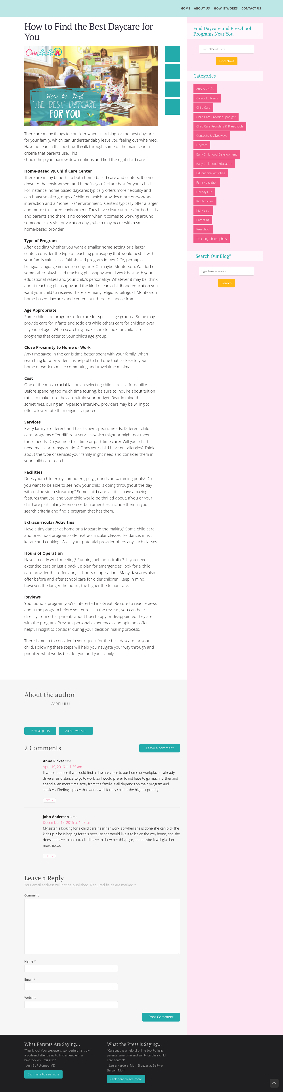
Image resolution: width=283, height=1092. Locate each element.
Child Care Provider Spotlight (216, 117)
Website (30, 997)
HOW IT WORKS (226, 8)
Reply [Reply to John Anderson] (49, 856)
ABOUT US (202, 8)
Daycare (201, 145)
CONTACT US (251, 8)
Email (29, 979)
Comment (31, 895)
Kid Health (203, 210)
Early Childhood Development (216, 154)
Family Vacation (206, 182)
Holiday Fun (204, 192)
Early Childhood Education (214, 163)
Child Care (203, 107)
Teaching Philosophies (211, 239)
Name (30, 961)
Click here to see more (43, 1074)
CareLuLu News (207, 98)
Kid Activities (205, 201)
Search (227, 283)
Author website (75, 731)
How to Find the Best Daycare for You (88, 31)
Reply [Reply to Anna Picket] (49, 800)
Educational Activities (210, 173)
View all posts (40, 731)
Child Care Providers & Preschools (219, 126)
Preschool (203, 229)
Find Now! (226, 61)
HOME (185, 8)
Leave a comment (160, 748)
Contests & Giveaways (211, 135)
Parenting (202, 220)
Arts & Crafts (205, 89)
